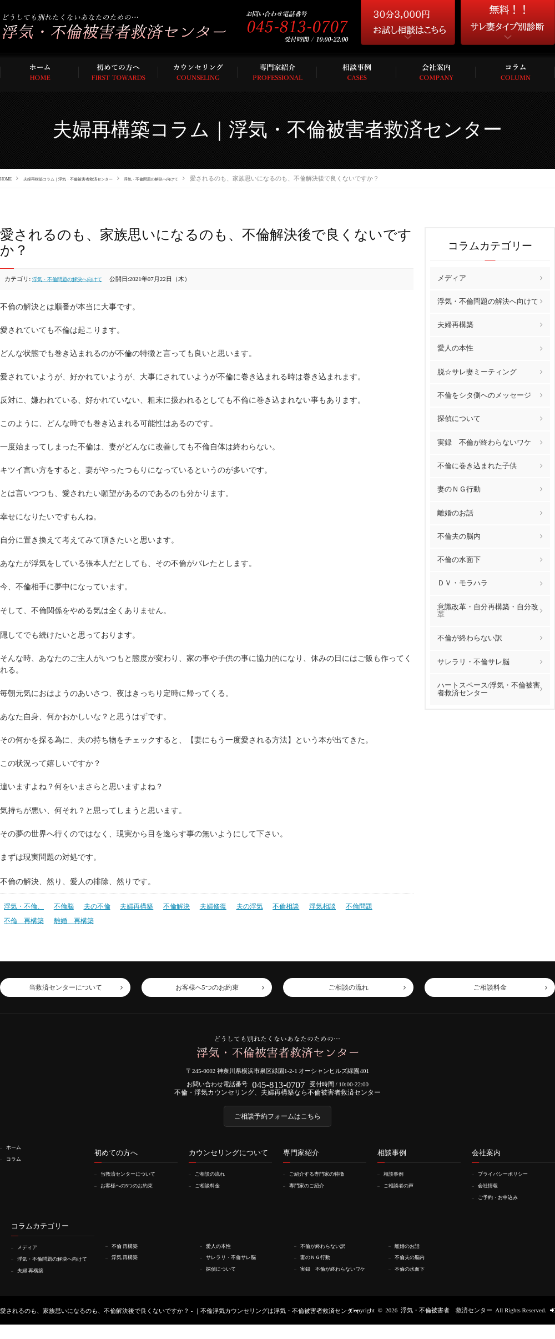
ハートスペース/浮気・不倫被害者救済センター (489, 688)
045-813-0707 (278, 1085)
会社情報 (492, 1194)
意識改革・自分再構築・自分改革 (487, 610)
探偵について (459, 418)
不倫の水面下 (459, 559)
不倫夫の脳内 (459, 535)
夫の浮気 (234, 904)
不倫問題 (337, 904)
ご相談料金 (211, 1194)
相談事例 (397, 1183)
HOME (9, 178)
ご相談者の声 (403, 1194)
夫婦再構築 (128, 904)
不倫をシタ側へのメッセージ (484, 394)
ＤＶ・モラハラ (462, 583)
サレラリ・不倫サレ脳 (473, 661)
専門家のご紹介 (312, 1194)
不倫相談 (268, 904)
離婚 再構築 (22, 917)
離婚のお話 (455, 512)
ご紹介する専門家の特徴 (324, 1183)
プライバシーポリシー (510, 1183)
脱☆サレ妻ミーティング (477, 371)
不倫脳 (60, 904)
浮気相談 (302, 904)
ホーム (17, 1156)
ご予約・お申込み (504, 1205)
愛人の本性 (455, 348)
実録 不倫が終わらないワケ (484, 442)
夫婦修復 (200, 904)
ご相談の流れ (214, 1183)
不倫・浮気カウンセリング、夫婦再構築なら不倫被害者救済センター (278, 1095)
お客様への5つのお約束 (134, 1194)
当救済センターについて (135, 1183)
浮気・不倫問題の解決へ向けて (223, 178)
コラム (17, 1167)
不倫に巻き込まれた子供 (477, 465)
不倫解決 (165, 904)
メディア (451, 277)
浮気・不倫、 (22, 904)
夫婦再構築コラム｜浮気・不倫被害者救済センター (99, 178)
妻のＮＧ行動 (459, 488)
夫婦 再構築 (35, 1284)
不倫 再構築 (377, 904)
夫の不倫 (91, 904)
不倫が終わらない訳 (469, 637)
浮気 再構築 (129, 1265)
